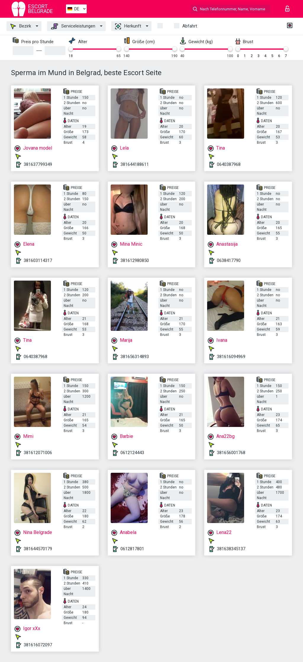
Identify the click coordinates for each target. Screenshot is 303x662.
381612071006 (38, 452)
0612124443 (132, 452)
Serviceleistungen (73, 26)
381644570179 (38, 548)
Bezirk (20, 26)
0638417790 (229, 260)
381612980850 (134, 260)
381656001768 (231, 452)
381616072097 (38, 645)
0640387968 (229, 164)
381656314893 (134, 356)
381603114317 (38, 260)
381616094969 (231, 356)
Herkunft (128, 26)
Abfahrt (189, 26)
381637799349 (38, 164)
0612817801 (132, 548)
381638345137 (231, 548)
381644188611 (134, 164)
